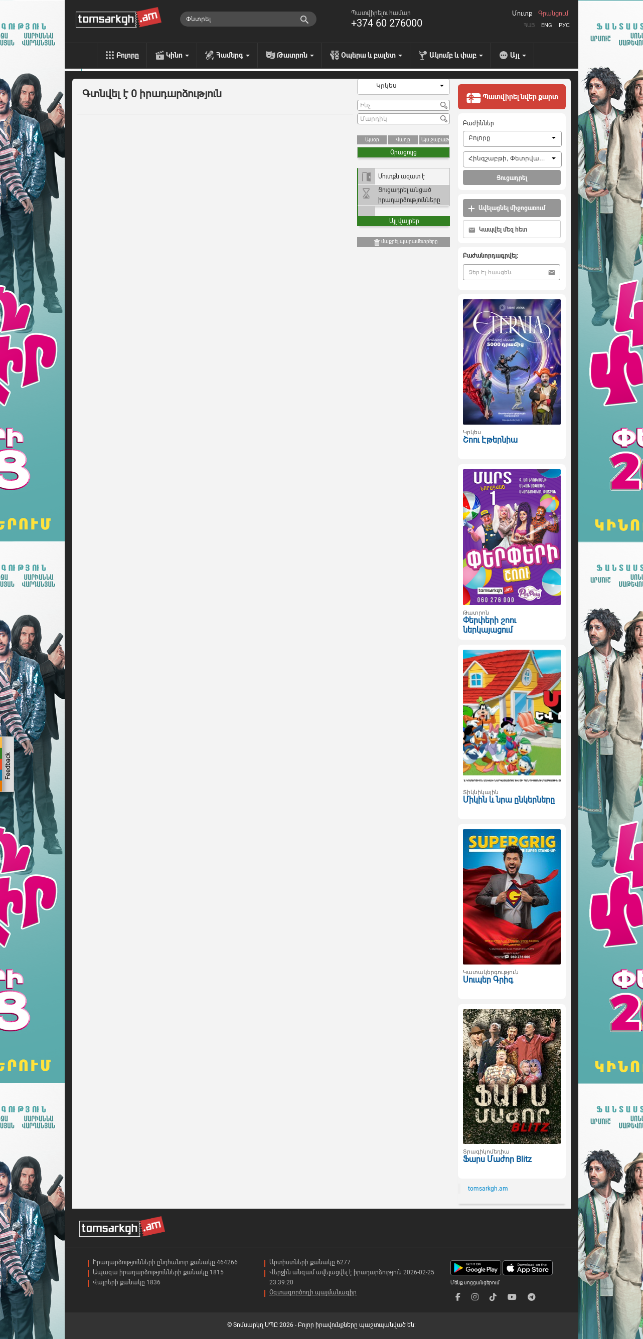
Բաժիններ (478, 123)
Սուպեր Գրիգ (488, 980)
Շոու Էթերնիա (490, 440)
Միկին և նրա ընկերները (509, 800)
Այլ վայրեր (404, 221)
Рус (564, 25)
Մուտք (522, 14)
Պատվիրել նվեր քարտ (512, 97)
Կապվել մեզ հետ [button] (497, 230)
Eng (546, 25)
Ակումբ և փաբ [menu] (456, 55)
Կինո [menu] (177, 55)
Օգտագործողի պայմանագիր (313, 1292)
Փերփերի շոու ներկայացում (489, 625)
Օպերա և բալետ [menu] (371, 55)
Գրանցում (553, 14)
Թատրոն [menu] (295, 55)
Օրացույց (403, 152)
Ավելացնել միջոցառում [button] (506, 208)
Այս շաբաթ (435, 139)
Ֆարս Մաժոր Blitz (497, 1159)
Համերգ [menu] (233, 55)
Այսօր (372, 139)
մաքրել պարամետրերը (405, 242)
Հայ (529, 25)
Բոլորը (127, 55)
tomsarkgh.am (488, 1188)
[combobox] (403, 87)
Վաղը (403, 139)
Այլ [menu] (518, 55)
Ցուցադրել (512, 177)
